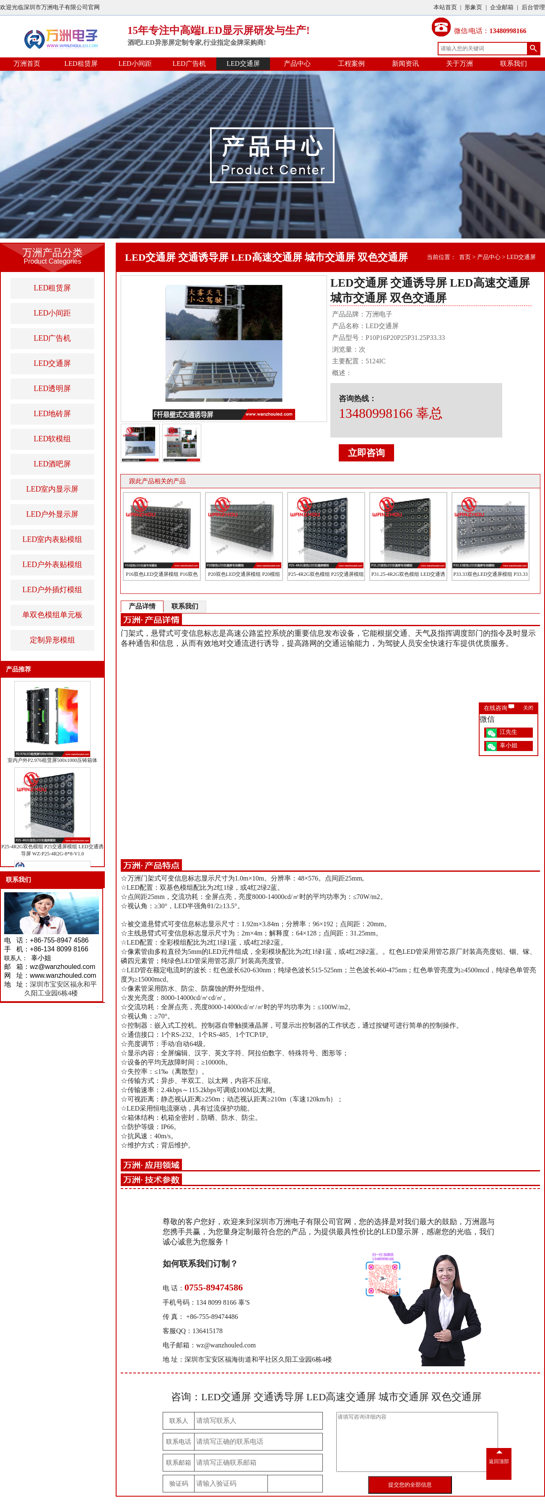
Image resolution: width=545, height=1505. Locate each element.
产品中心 (297, 63)
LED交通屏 (243, 63)
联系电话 (178, 1441)
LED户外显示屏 (52, 514)
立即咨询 (366, 453)
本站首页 (445, 7)
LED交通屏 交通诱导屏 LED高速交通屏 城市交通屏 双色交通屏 (266, 257)
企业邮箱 (502, 7)
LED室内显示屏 (52, 489)
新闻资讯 (405, 63)
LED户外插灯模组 (53, 589)
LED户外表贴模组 (53, 564)
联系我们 (513, 63)
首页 (465, 257)
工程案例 (351, 63)
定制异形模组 (52, 640)
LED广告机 (188, 63)
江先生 (508, 732)
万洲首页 (26, 63)
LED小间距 (134, 63)
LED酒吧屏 (52, 464)
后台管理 (533, 7)
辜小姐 (508, 745)
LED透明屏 (52, 388)
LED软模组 (52, 439)
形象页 (473, 7)
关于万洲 (459, 63)
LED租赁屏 (80, 63)
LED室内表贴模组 (53, 539)
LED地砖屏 (52, 413)
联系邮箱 (178, 1462)
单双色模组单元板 (52, 615)
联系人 (178, 1420)
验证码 (178, 1483)
